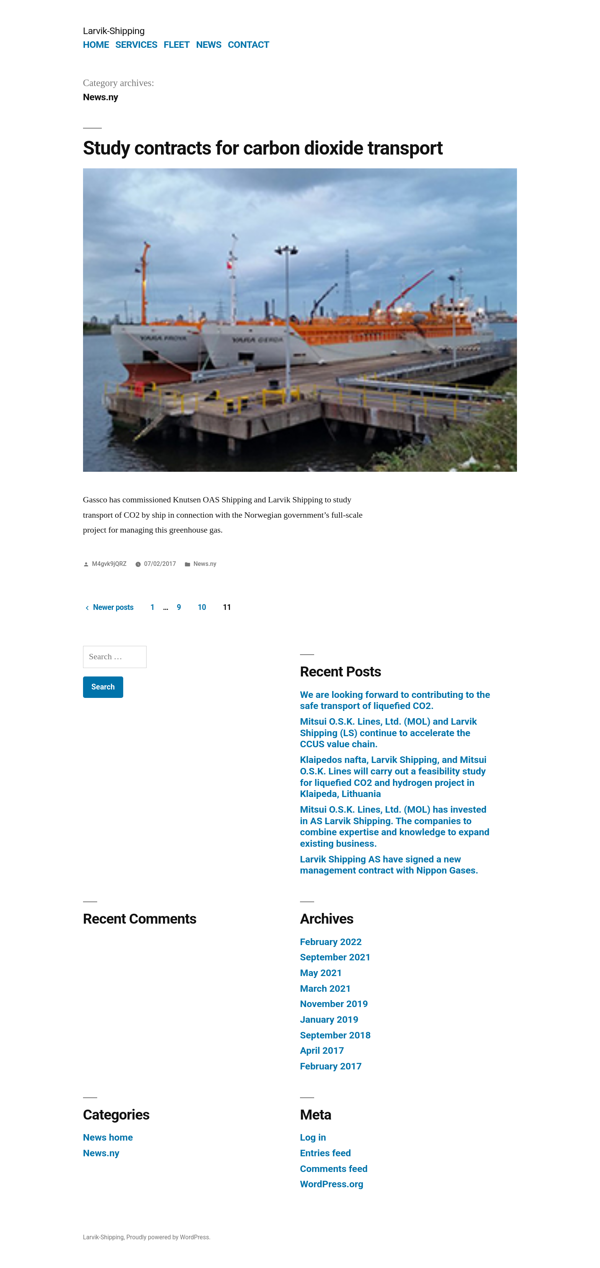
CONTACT (248, 44)
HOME (96, 44)
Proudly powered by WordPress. (168, 1237)
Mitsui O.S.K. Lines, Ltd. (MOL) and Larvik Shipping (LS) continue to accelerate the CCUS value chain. (388, 733)
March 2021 (325, 988)
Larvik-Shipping (114, 30)
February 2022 (331, 941)
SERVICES (137, 44)
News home (108, 1137)
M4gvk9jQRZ (109, 563)
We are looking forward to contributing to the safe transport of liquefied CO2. (395, 700)
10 (202, 607)
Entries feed (325, 1153)
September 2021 (335, 957)
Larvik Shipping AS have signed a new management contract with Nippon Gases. (389, 865)
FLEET (177, 44)
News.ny (205, 563)
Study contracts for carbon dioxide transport (263, 148)
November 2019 (334, 1003)
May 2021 (321, 972)
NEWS (208, 44)
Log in (313, 1137)
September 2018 (335, 1035)
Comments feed (334, 1168)
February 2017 (331, 1066)
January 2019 (329, 1019)
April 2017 (322, 1050)
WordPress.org (332, 1184)
